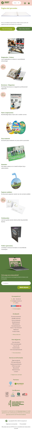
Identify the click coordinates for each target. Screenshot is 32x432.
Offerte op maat (16, 366)
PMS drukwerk (16, 324)
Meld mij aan (24, 287)
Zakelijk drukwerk (16, 318)
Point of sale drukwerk (16, 327)
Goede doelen (16, 347)
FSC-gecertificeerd (16, 362)
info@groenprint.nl (17, 301)
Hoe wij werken (16, 342)
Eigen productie (16, 360)
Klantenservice (16, 369)
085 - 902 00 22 (17, 299)
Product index (16, 331)
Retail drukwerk (16, 322)
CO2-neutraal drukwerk (16, 349)
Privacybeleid (23, 424)
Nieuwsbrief (16, 368)
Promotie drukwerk (16, 316)
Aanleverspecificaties (16, 364)
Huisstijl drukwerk (16, 326)
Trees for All (16, 346)
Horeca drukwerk (16, 320)
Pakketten (16, 329)
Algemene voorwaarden (11, 424)
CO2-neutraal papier (16, 344)
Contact (16, 371)
